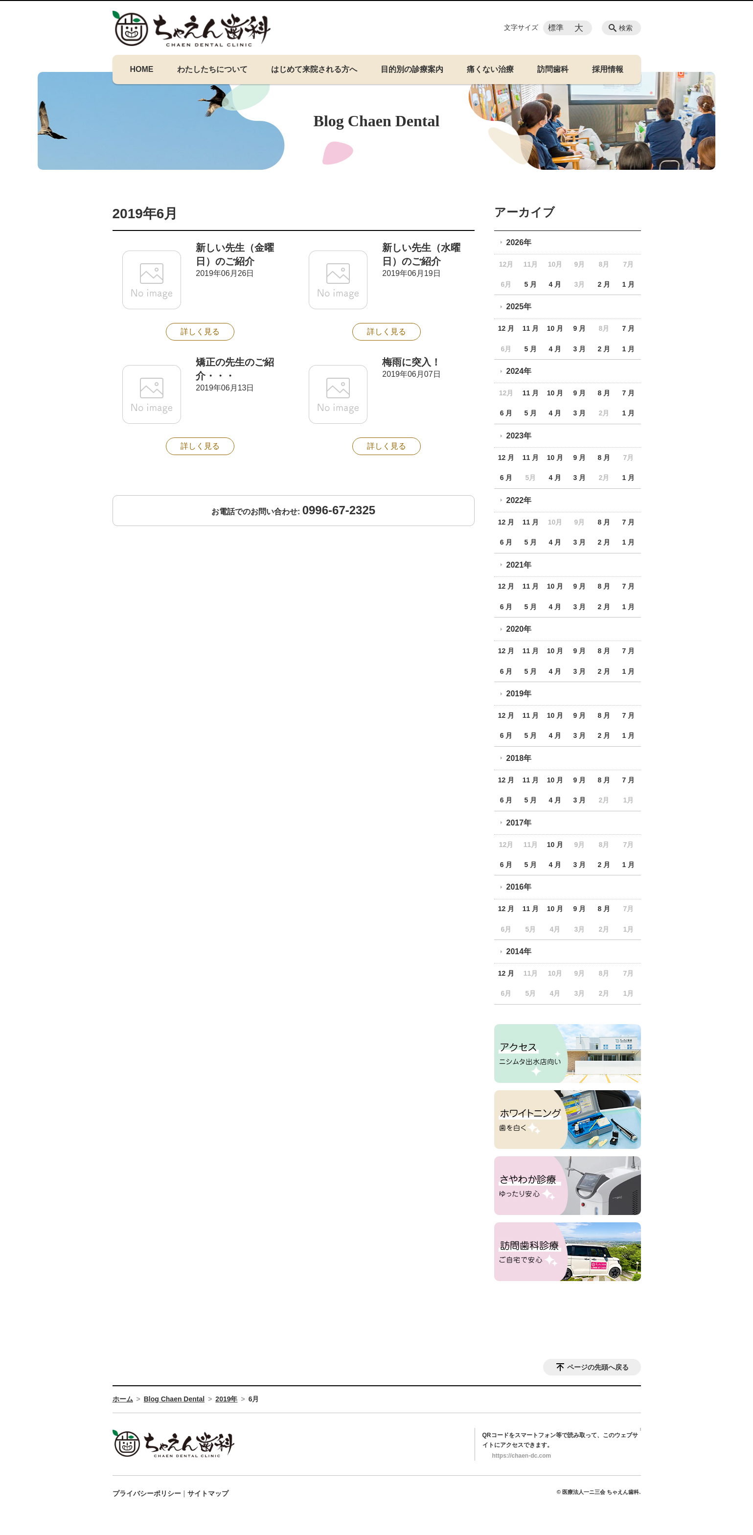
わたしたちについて (212, 69)
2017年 (519, 823)
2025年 (519, 306)
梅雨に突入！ (411, 362)
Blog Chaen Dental (174, 1399)
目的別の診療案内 (412, 69)
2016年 (519, 887)
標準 (556, 27)
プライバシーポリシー (147, 1493)
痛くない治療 (490, 69)
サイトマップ (207, 1493)
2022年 (519, 500)
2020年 (519, 629)
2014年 (519, 951)
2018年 (519, 758)
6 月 (506, 413)
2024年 (519, 371)
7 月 (628, 328)
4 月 (555, 284)
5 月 (531, 284)
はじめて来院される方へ (314, 69)
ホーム (123, 1399)
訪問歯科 (553, 69)
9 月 (579, 328)
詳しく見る (200, 331)
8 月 (604, 393)
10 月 (555, 328)
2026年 (519, 242)
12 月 (506, 328)
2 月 (604, 284)
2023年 (519, 436)
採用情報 (607, 69)
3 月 (579, 349)
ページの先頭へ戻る (598, 1367)
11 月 (531, 328)
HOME (142, 69)
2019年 (519, 693)
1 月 (628, 284)
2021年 (519, 565)
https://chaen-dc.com (521, 1455)
